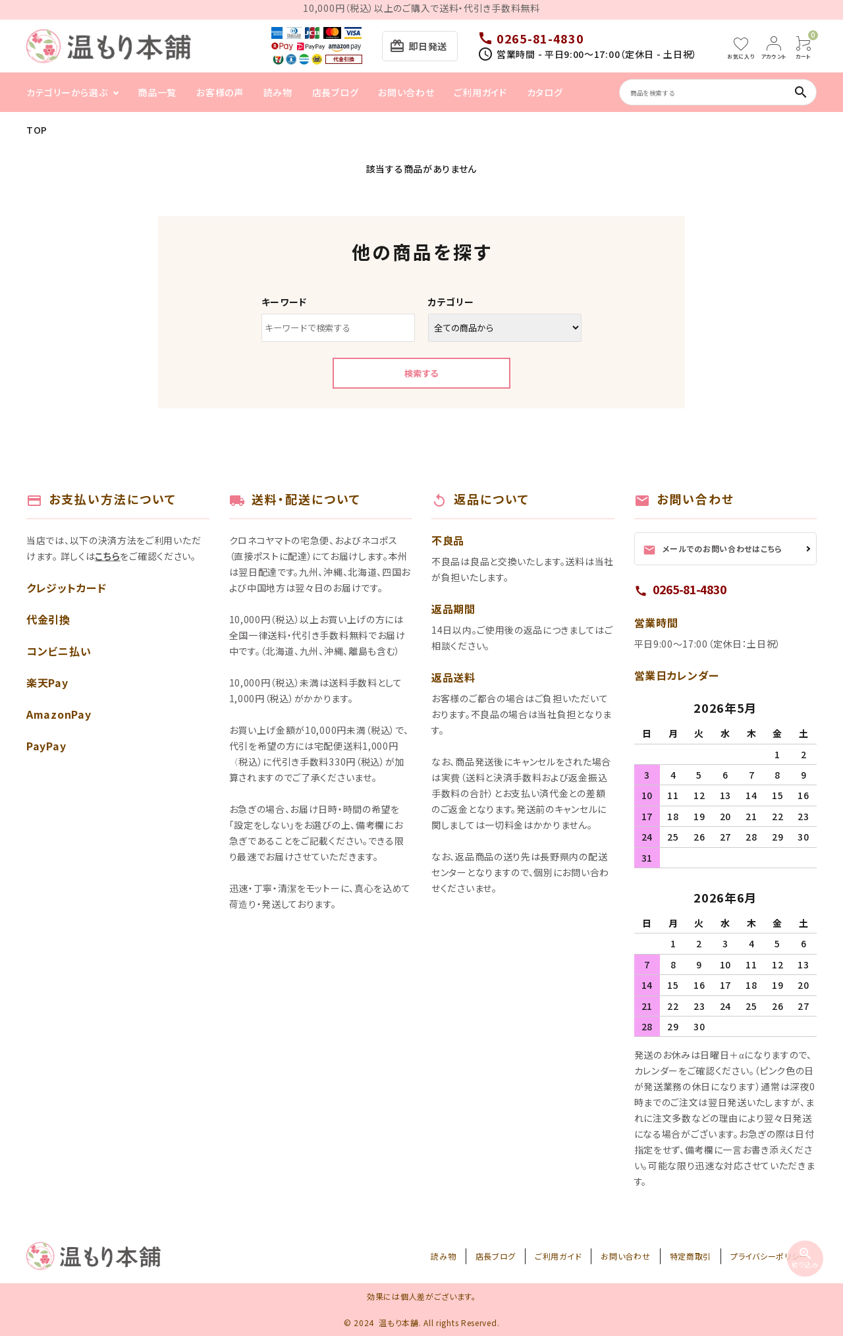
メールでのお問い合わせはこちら (713, 550)
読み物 (277, 92)
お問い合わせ (406, 92)
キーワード (284, 301)
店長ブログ (335, 92)
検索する (421, 373)
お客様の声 (220, 92)
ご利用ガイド (480, 92)
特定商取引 (691, 1256)
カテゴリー (451, 301)
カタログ (545, 92)
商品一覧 (157, 92)
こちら (107, 556)
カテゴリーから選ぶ (66, 92)
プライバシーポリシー (768, 1256)
